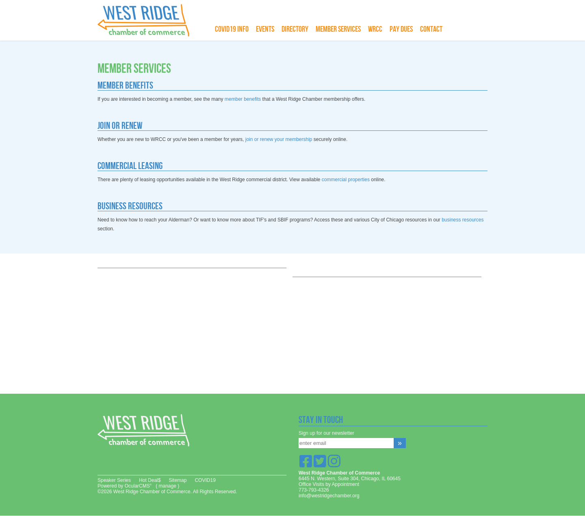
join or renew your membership (278, 139)
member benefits (243, 99)
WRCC (375, 29)
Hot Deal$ (149, 480)
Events (265, 29)
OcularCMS (138, 486)
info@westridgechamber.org (329, 496)
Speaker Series (114, 480)
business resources (462, 220)
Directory (295, 29)
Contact (431, 29)
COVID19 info (232, 29)
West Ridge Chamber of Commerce (148, 20)
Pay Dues (401, 29)
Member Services (338, 29)
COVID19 (205, 480)
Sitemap (177, 480)
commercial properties (346, 179)
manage (167, 486)
